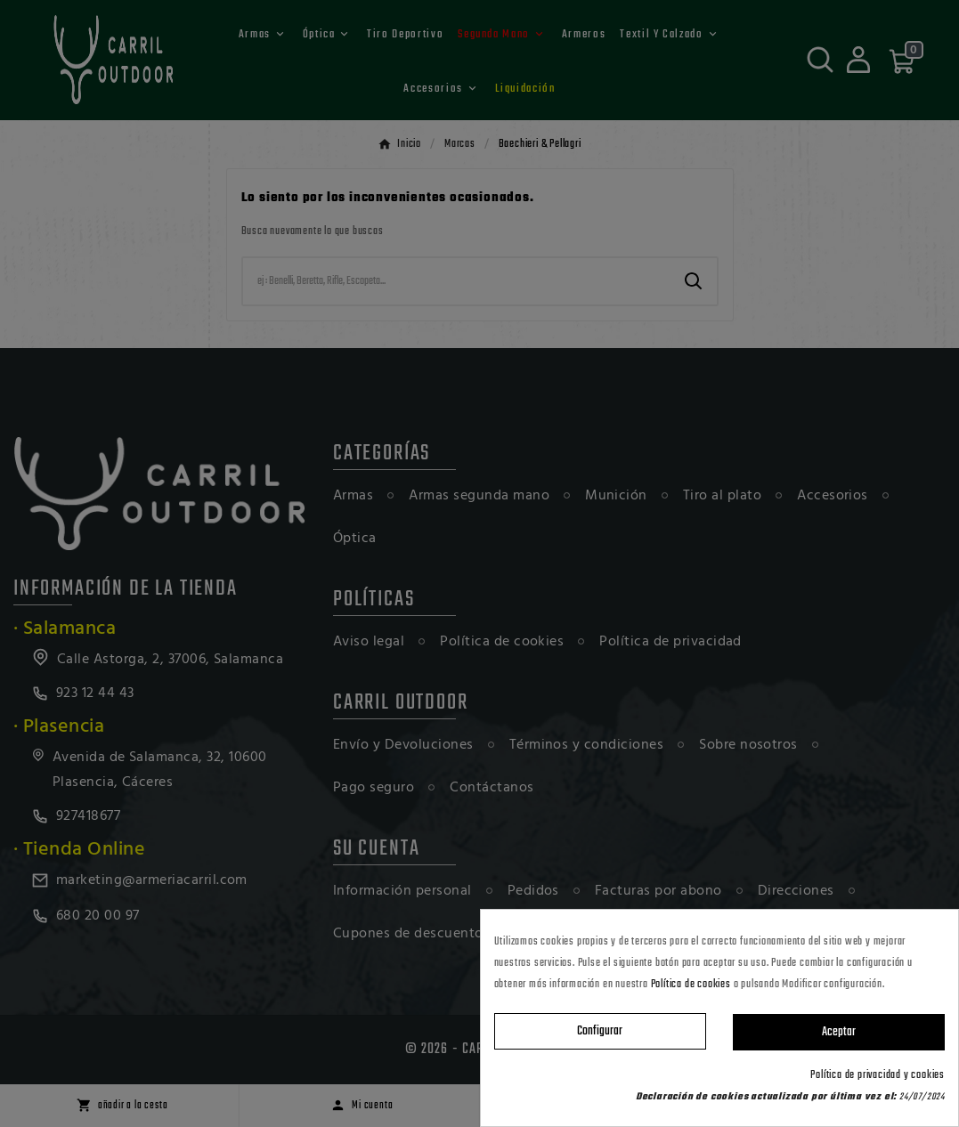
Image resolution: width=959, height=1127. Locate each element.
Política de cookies (691, 984)
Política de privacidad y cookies (877, 1075)
